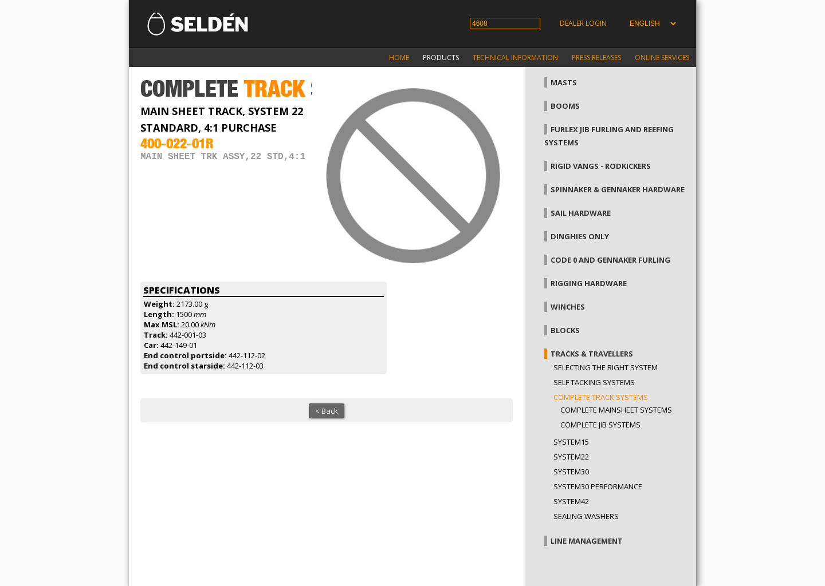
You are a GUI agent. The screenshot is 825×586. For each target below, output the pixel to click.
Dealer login (583, 23)
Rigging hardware (589, 283)
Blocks (565, 330)
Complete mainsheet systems (616, 410)
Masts (564, 82)
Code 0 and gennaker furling (610, 260)
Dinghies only (580, 236)
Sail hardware (581, 213)
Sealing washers (586, 516)
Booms (565, 106)
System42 (571, 501)
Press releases (596, 57)
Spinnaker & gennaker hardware (618, 189)
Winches (568, 307)
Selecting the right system (605, 367)
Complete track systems (600, 397)
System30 (571, 471)
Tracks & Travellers (592, 354)
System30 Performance (597, 486)
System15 (571, 442)
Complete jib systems (600, 424)
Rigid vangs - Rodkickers (601, 166)
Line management (587, 541)
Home (399, 57)
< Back (326, 411)
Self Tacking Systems (594, 382)
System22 (571, 457)
